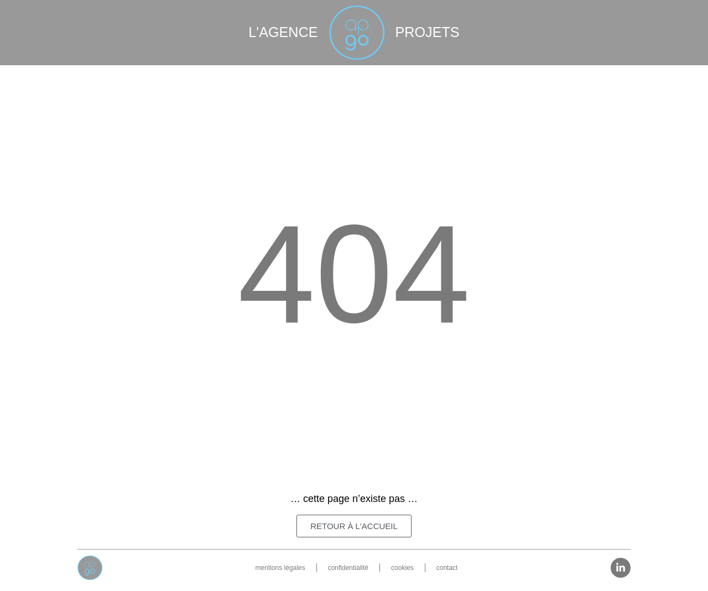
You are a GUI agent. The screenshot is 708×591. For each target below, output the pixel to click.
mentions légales (280, 568)
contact (447, 568)
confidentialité (348, 568)
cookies (402, 568)
